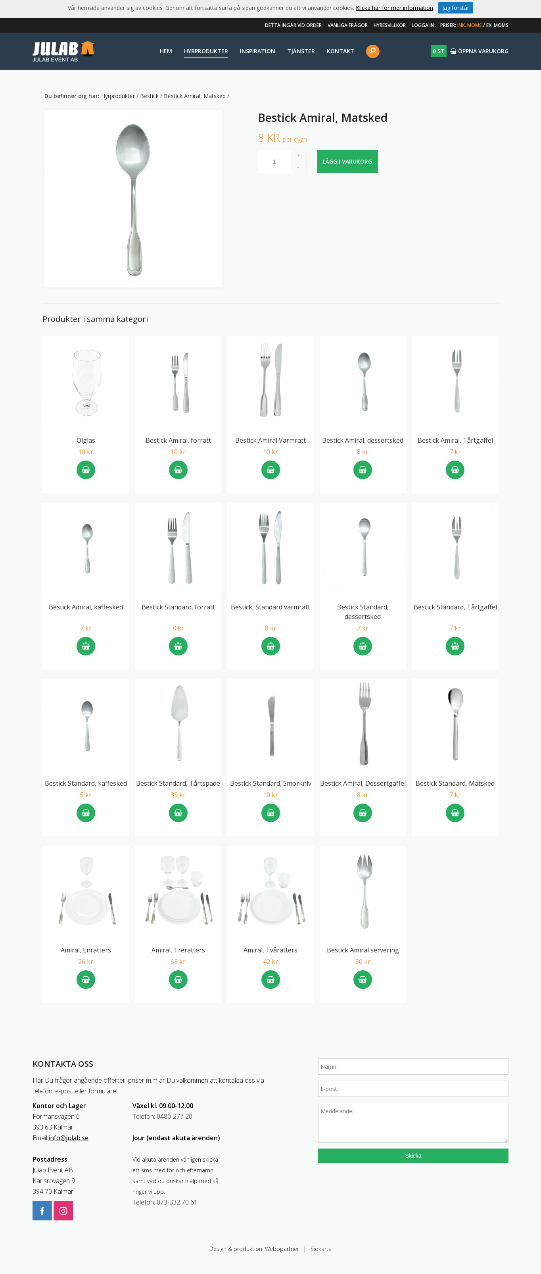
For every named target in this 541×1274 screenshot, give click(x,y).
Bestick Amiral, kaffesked (86, 607)
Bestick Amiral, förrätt (178, 440)
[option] (133, 198)
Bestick (150, 96)
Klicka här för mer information (394, 8)
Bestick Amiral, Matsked (195, 96)
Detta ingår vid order (293, 25)
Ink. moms (469, 25)
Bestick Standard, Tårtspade (178, 783)
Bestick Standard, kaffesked (86, 783)
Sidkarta (321, 1249)
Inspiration (257, 51)
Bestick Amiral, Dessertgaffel (363, 783)
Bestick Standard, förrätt (178, 607)
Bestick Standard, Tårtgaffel (455, 607)
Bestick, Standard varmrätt (270, 607)
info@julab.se (68, 1137)
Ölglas (86, 440)
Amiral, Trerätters (178, 950)
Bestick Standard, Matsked (455, 783)
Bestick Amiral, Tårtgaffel (455, 440)
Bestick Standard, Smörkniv (270, 783)
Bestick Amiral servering (363, 950)
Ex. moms (497, 25)
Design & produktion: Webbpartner (254, 1249)
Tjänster (301, 51)
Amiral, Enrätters (86, 950)
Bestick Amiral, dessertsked (362, 440)
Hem (166, 51)
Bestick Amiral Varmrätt (270, 440)
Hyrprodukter (206, 51)
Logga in (423, 25)
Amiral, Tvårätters (270, 950)
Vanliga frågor (348, 25)
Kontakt (340, 51)
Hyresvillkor (390, 25)
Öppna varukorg (469, 51)
